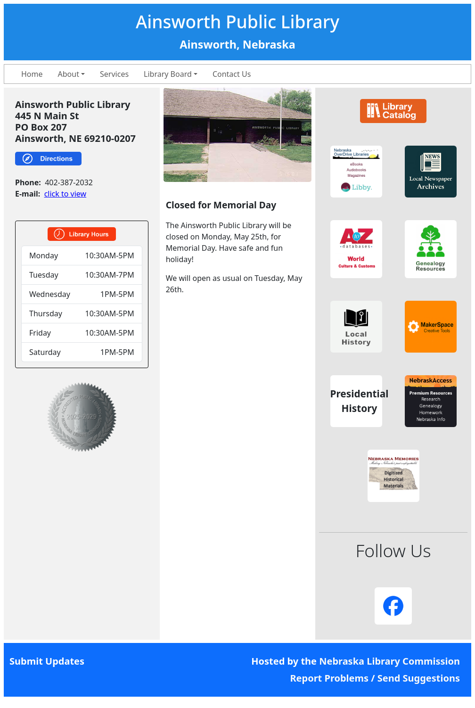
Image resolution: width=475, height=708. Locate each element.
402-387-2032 (69, 182)
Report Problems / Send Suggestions (375, 678)
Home (32, 74)
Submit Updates (46, 661)
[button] (356, 172)
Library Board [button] (168, 74)
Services (114, 74)
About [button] (68, 74)
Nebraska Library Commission (389, 661)
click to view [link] (65, 194)
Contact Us (232, 74)
